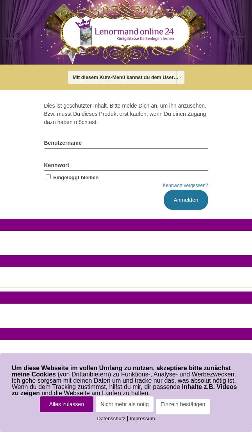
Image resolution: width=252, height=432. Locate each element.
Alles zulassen (66, 404)
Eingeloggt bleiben (71, 177)
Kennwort (57, 165)
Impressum (142, 418)
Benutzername (63, 143)
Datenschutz (111, 418)
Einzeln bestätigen (183, 404)
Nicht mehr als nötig (124, 404)
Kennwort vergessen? (185, 185)
